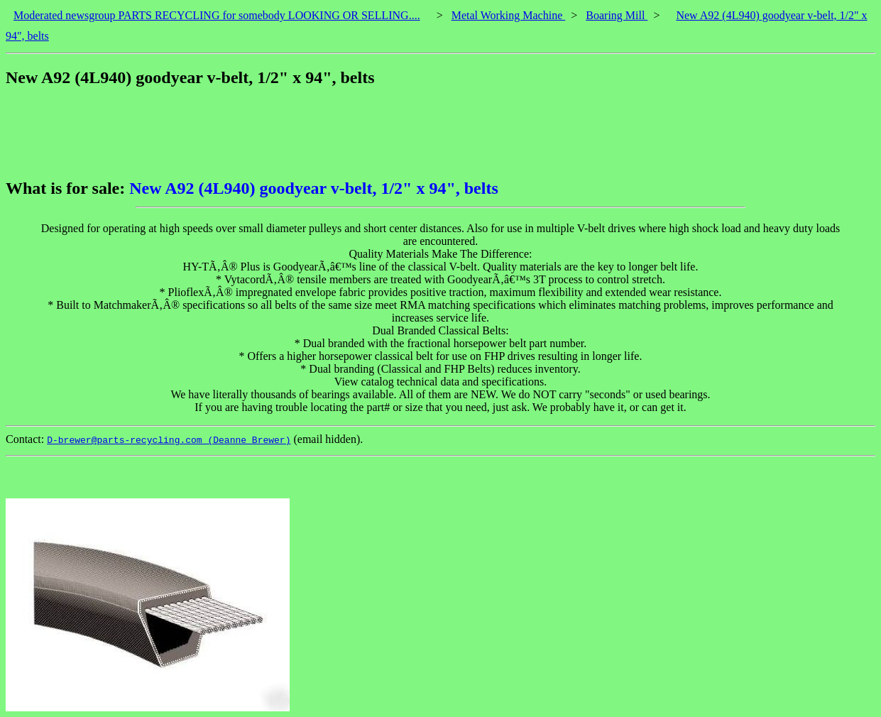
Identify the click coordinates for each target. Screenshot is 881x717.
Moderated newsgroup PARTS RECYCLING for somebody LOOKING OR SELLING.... (216, 15)
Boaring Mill (616, 15)
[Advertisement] (264, 133)
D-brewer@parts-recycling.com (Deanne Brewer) (168, 440)
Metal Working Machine (509, 15)
